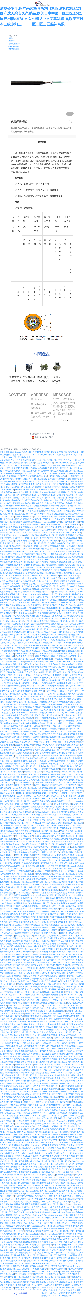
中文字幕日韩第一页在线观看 (30, 726)
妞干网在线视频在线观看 (35, 648)
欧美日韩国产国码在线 (33, 535)
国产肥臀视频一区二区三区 (19, 635)
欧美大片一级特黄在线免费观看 (67, 616)
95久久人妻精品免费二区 (54, 992)
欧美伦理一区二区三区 (28, 788)
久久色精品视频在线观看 (63, 1199)
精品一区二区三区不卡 (9, 890)
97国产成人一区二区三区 (22, 1075)
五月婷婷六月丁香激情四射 (24, 866)
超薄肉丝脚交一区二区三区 (24, 659)
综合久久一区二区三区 (66, 1032)
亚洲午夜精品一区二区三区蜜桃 (30, 971)
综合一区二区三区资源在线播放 (27, 721)
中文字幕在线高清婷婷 (49, 1083)
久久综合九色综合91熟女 (73, 648)
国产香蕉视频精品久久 (15, 670)
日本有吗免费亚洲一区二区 (43, 1169)
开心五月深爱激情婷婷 (21, 807)
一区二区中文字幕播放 (47, 1108)
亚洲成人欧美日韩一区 (70, 522)
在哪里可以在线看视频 (32, 565)
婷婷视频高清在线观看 (26, 1282)
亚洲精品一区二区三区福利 (42, 530)
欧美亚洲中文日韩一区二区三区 (59, 608)
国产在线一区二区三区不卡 (54, 726)
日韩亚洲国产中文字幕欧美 (45, 753)
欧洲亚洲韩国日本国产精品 (11, 629)
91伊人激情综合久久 (27, 938)
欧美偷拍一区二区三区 (42, 809)
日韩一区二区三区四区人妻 (47, 640)
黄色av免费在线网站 (25, 812)
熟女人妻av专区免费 (63, 554)
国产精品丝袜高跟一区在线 (55, 957)
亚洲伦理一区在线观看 (33, 772)
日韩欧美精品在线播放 (63, 949)
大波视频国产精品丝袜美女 (36, 476)
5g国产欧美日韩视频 (44, 659)
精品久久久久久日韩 (29, 578)
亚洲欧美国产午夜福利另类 (61, 965)
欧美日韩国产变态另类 (43, 1247)
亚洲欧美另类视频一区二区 (35, 820)
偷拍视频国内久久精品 (34, 584)
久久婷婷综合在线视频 (12, 500)
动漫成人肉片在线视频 (21, 683)
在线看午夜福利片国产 (32, 637)
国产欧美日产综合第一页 (61, 809)
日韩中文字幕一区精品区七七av (24, 1134)
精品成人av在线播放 (8, 793)
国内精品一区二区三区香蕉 (41, 696)
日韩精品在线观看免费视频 (60, 562)
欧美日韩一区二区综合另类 (66, 731)
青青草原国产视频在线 (66, 812)
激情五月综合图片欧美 (73, 1048)
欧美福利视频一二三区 (66, 718)
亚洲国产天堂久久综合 (50, 769)
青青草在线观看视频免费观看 (67, 745)
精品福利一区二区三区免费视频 (62, 737)
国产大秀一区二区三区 (50, 831)
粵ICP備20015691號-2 (42, 437)
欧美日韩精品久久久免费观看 (30, 527)
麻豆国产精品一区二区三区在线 (34, 479)
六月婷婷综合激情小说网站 (19, 530)
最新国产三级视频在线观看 (45, 656)
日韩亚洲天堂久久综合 (12, 823)
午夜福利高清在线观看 (31, 925)
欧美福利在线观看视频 (9, 831)
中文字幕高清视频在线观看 (16, 508)
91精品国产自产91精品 (24, 1196)
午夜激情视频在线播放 (28, 828)
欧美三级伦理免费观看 (33, 487)
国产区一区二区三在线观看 (56, 844)
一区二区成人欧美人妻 (32, 538)
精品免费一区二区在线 (12, 624)
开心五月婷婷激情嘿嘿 (56, 581)
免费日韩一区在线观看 (38, 761)
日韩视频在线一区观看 (41, 1202)
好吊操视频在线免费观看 (27, 495)
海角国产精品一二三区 (13, 637)
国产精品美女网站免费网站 (22, 858)
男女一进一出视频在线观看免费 (45, 1035)
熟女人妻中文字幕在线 (34, 1011)
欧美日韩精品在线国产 (73, 578)
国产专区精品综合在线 (64, 1282)
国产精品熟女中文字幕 (49, 500)
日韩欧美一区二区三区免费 (36, 546)
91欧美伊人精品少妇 (59, 941)
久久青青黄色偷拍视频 (53, 699)
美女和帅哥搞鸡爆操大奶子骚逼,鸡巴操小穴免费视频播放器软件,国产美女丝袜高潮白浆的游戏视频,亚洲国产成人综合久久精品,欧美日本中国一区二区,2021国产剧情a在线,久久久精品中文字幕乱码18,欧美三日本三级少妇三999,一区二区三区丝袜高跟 (42, 13)
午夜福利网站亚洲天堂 (62, 683)
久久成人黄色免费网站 (32, 973)
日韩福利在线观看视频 (17, 557)
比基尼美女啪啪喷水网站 (48, 460)
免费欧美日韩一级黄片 (57, 914)
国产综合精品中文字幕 (41, 1008)
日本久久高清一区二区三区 (32, 543)
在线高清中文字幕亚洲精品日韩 (34, 1269)
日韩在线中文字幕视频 (36, 608)
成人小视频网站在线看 (24, 782)
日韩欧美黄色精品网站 (12, 471)
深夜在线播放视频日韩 (43, 1239)
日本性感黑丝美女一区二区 (13, 1231)
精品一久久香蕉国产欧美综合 (49, 876)
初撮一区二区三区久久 (34, 1005)
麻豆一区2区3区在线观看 (25, 490)
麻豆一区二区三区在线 (9, 731)
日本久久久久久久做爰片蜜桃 (23, 616)
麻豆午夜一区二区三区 (69, 933)
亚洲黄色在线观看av (40, 815)
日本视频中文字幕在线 (43, 782)
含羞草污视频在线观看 (31, 863)
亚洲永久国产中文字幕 (34, 1013)
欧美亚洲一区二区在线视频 (36, 774)
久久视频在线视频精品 (28, 852)
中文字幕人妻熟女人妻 (24, 610)
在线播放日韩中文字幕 (49, 1091)
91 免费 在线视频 (58, 678)
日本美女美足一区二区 (24, 656)
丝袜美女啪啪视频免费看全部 (19, 519)
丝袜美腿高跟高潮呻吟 (32, 928)
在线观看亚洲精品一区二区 (20, 678)
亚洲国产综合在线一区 (50, 933)
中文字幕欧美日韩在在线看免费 (50, 1051)
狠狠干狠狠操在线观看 (35, 1048)
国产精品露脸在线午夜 (22, 799)
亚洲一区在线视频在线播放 (45, 718)
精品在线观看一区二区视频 (65, 866)
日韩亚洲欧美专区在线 (66, 836)
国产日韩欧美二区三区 (62, 592)
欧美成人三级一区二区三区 (55, 584)
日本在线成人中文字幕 (62, 659)
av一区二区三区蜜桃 (45, 938)
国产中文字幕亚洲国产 (21, 898)
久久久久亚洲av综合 (73, 565)
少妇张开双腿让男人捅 (9, 828)
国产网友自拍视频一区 (55, 823)
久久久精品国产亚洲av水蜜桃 (55, 971)
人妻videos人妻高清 (24, 750)
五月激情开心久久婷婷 (42, 1124)
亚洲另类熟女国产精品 (73, 766)
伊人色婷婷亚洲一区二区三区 (34, 629)
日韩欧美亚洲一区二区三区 (47, 793)
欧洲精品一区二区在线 (67, 640)
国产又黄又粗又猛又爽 (12, 1142)
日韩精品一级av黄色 (16, 699)
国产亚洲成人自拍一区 (53, 1231)
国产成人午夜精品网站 (32, 1159)
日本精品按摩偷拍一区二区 (28, 1094)
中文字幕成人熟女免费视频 (29, 831)
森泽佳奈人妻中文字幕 (13, 729)
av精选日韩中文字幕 (21, 997)
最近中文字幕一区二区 (29, 1175)
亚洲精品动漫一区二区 (49, 906)
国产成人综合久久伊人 (67, 833)
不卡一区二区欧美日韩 (13, 901)
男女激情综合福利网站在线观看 (33, 524)
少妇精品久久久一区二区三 (29, 769)
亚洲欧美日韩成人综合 (73, 825)
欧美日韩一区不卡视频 (65, 911)
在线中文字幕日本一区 (38, 1102)
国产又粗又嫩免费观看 (31, 586)
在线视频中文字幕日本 (41, 519)
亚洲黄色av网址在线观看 (67, 656)
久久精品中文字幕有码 (43, 871)
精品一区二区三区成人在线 (28, 551)
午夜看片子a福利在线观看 (32, 624)
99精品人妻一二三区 (25, 1245)
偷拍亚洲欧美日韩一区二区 (64, 1245)
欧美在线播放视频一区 (46, 490)
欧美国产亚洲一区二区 (40, 605)
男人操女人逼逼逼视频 (55, 968)
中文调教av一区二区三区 (14, 992)
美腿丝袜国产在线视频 (62, 1038)
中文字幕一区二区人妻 (47, 723)
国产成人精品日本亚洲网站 (55, 946)
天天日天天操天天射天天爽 (50, 551)
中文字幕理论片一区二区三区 (70, 460)
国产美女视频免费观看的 (10, 473)
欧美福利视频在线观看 (25, 463)
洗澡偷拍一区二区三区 (52, 688)
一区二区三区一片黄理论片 (56, 691)
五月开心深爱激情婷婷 (51, 627)
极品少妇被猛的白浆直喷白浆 (21, 1126)
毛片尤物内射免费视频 (68, 858)
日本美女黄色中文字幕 (66, 734)
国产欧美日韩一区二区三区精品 (65, 653)
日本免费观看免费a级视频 (22, 739)
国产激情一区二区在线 (19, 1167)
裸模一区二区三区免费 (45, 554)
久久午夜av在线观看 (56, 533)
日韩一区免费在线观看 (51, 790)
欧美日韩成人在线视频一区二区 (45, 979)
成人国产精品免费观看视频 (32, 1258)
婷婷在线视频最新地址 (57, 667)
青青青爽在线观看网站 (21, 954)
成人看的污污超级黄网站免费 (59, 479)
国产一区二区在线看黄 (13, 522)
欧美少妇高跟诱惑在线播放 (60, 1075)
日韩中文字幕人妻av (37, 514)
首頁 (10, 38)
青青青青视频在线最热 (17, 632)
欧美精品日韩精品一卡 (13, 627)
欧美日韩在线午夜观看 (9, 702)
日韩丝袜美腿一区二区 (12, 645)
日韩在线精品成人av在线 (20, 605)
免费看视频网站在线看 (24, 653)
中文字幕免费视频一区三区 (56, 1078)
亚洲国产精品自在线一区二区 (61, 1022)
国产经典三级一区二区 (45, 1207)
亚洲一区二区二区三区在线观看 (36, 1099)
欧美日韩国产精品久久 (34, 957)
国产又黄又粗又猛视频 (50, 1271)
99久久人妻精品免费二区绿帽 (46, 858)
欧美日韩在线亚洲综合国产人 (16, 780)
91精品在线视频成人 (56, 987)
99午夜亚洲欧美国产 (16, 957)
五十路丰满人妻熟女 (21, 1210)
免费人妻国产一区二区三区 (65, 1183)
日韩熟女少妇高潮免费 (55, 686)
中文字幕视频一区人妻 (36, 1105)
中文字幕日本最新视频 (33, 511)
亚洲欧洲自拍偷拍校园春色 (15, 903)
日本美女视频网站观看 (67, 1132)
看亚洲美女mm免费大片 (23, 675)
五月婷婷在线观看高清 (42, 707)
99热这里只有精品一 (23, 809)
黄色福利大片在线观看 (64, 503)
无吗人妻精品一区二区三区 (47, 879)
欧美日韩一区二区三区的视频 (59, 694)
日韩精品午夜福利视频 (31, 500)
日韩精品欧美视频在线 (36, 1081)
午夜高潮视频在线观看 (45, 1056)
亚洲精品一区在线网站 (31, 944)
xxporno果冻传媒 (58, 506)
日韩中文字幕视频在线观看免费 (53, 944)
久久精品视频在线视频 (59, 839)
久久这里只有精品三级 (31, 764)
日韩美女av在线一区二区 (10, 581)
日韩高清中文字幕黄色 (63, 1070)
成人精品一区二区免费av (57, 820)
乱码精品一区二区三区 (40, 710)
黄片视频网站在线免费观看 (22, 952)
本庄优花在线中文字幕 (17, 533)
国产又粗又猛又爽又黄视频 (39, 941)
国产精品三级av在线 (12, 944)
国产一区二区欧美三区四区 (64, 1065)
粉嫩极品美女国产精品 (35, 573)
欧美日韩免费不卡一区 (34, 662)
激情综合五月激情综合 (31, 933)
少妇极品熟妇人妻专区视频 (11, 925)
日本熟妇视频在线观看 (18, 1105)
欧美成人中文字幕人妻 (68, 1054)
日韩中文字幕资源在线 (22, 592)
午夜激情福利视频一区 (63, 530)
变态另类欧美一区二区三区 (50, 1094)
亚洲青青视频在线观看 (73, 699)
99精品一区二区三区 (35, 887)
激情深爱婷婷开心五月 (34, 1242)
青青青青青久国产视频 (9, 1237)
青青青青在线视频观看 (71, 551)
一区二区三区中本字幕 (59, 594)
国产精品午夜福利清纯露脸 (11, 825)
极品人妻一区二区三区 (28, 702)
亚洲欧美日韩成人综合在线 (22, 1212)
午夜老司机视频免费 (12, 559)
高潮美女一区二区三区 (32, 627)
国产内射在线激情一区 (26, 567)
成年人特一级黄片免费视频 (38, 1000)
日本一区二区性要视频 (53, 1258)
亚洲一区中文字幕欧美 (71, 876)
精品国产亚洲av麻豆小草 (69, 586)
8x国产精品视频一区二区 (42, 592)
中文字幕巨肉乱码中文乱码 (17, 1164)
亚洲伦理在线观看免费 (59, 597)
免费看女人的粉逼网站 (24, 745)
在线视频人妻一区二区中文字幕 (50, 922)
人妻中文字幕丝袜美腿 (9, 715)
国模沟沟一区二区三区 (12, 1027)
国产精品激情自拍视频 (43, 1288)
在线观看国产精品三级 (71, 688)
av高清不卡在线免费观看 (37, 533)
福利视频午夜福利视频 (26, 793)
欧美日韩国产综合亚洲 (59, 1156)
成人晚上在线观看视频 (24, 756)
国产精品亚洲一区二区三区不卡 (65, 785)
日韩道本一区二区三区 (17, 887)
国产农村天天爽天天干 (72, 1263)
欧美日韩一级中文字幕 (69, 1237)
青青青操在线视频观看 (68, 1279)
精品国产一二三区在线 (66, 723)
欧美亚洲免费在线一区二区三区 (62, 710)
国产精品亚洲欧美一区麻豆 (58, 481)
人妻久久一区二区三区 (45, 503)
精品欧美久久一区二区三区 (19, 696)
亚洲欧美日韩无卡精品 (21, 885)
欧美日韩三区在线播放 (52, 511)
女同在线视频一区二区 (9, 766)
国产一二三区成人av (14, 487)
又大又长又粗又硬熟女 (40, 635)
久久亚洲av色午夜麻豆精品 (38, 1022)
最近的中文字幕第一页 (66, 613)
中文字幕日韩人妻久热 (30, 570)
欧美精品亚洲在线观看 (24, 589)
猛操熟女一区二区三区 (61, 847)
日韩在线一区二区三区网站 (40, 1218)
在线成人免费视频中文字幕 (59, 758)
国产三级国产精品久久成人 (11, 1091)
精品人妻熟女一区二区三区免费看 (26, 1086)
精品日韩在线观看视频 (36, 777)
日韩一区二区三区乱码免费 (29, 930)
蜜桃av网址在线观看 (50, 637)
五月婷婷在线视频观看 (69, 1086)
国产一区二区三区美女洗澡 (54, 1011)
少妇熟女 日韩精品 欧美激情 (21, 847)
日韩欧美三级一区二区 (13, 1113)
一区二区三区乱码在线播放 (29, 890)
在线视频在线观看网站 (26, 984)
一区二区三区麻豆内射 (30, 882)
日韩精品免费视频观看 (57, 761)
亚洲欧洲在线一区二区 (41, 799)
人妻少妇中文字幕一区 (55, 1105)
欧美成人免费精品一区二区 (56, 962)
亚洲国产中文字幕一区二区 (13, 621)
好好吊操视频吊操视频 (54, 573)
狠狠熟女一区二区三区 (34, 1261)
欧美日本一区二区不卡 (17, 968)
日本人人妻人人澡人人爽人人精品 (35, 559)
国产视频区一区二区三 (69, 747)
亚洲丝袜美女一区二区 (57, 1003)
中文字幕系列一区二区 (12, 1263)
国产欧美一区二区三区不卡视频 (17, 965)
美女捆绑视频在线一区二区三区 (39, 903)
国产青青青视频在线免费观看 (52, 471)
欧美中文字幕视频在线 (22, 850)
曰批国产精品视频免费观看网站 (26, 906)
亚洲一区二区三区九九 (73, 922)
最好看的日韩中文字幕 (72, 1231)
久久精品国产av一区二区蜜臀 (61, 670)
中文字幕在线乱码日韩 (44, 463)
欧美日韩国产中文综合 (22, 1185)
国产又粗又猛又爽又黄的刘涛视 (35, 758)
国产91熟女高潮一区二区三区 (53, 1172)
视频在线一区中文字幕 (36, 962)
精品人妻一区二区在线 (24, 855)
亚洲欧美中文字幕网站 (38, 667)
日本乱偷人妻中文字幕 (66, 753)
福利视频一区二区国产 (13, 538)
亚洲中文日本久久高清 (34, 699)
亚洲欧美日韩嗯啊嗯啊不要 (45, 613)
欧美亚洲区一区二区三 (16, 476)
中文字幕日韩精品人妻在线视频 (12, 844)
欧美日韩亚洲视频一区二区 (62, 492)
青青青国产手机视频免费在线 (32, 691)
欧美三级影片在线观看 (54, 766)
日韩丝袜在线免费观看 (47, 495)
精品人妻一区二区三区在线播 (40, 705)
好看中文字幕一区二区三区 (17, 484)
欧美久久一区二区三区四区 (39, 1164)
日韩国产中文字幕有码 (22, 465)
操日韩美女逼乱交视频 (26, 879)
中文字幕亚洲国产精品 (57, 1024)
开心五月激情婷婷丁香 (53, 621)
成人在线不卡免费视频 (69, 890)
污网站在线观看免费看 (70, 538)
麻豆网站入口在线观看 (21, 1145)
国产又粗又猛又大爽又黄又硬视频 (68, 1169)
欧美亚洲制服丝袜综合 (62, 632)
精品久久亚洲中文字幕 (48, 742)
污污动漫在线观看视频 (38, 468)
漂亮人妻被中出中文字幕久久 (32, 619)
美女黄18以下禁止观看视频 (56, 619)
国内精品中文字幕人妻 (38, 481)
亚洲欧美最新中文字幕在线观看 (29, 1266)
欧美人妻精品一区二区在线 (48, 1097)
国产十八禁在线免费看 (25, 1153)
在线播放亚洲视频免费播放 (20, 1035)
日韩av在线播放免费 (11, 1116)
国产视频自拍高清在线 (24, 936)
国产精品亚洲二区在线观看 (41, 997)
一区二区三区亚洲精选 (58, 635)
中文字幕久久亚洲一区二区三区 (29, 1255)
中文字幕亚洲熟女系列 (50, 1086)
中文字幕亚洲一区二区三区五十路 (25, 713)
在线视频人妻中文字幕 (57, 774)
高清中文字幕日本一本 (49, 549)
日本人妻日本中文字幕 (32, 1223)
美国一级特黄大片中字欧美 (60, 1019)
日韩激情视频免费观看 (47, 702)
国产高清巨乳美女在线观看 (14, 573)
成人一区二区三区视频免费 (72, 713)
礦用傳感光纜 (14, 46)
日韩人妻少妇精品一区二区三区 (46, 739)
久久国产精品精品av (25, 664)
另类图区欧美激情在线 (28, 922)
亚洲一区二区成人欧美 (26, 554)
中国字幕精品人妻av (66, 1185)
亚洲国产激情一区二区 (45, 868)
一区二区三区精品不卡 (31, 471)
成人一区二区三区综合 (72, 662)
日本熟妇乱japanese (69, 1030)
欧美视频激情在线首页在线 (48, 1134)
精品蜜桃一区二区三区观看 (54, 535)
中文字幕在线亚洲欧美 (60, 519)
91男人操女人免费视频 (32, 842)
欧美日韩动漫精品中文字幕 (71, 721)
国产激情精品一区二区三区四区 (22, 1207)
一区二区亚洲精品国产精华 (13, 546)
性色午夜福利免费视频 (40, 895)
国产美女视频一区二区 (40, 965)
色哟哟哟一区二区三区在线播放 (66, 705)
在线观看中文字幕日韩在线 (34, 1046)
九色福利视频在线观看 (9, 769)
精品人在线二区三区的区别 (38, 557)
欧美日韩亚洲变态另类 (43, 952)
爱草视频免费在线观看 (35, 844)
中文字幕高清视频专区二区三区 (55, 624)
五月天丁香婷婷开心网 (12, 694)
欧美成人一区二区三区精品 (38, 1043)
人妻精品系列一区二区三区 (70, 637)
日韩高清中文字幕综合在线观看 (15, 667)
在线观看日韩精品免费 (67, 1142)
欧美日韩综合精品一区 (9, 460)
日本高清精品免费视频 (49, 995)
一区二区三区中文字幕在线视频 (55, 527)
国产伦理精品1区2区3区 (21, 815)
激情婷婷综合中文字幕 (13, 973)
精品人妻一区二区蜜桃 (50, 1118)
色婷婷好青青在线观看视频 (11, 1118)
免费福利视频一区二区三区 (72, 729)
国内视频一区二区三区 (49, 586)
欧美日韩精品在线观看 (12, 586)
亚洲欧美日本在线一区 (25, 1285)
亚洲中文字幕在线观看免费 (70, 549)
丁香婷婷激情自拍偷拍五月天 (36, 1019)
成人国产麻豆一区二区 (58, 559)
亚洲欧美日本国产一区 (17, 562)
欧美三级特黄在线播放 (34, 1129)
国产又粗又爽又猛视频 (19, 705)
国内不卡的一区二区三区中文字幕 (41, 508)
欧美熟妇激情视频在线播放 (64, 893)
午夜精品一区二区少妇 (40, 1156)
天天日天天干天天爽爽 (12, 549)
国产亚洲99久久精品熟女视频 (40, 1177)
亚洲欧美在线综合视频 (32, 522)
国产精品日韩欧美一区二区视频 (68, 508)
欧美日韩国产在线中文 (64, 602)
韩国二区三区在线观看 (41, 465)
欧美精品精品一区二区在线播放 (12, 1048)
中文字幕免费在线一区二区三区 (69, 828)
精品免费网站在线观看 (24, 516)
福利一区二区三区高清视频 (58, 1204)
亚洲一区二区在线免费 (24, 836)
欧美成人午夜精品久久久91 (28, 672)
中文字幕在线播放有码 (50, 576)
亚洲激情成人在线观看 (24, 613)
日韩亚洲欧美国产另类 (26, 1183)
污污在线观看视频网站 (51, 729)
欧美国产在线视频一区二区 (13, 584)
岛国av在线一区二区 (59, 799)
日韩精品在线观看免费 (28, 731)
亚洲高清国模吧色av (55, 524)
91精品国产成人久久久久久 (19, 594)
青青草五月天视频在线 (26, 503)
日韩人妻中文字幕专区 (50, 747)
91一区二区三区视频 (54, 648)
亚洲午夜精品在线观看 (24, 1288)
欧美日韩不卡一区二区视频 (22, 874)
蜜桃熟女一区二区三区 (26, 640)
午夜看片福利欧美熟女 (28, 460)
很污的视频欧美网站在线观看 (47, 909)
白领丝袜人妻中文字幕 (22, 506)
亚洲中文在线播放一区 (51, 600)
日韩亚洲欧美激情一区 (57, 1269)
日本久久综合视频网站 (19, 1024)
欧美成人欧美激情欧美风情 (15, 962)
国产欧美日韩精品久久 (32, 1113)
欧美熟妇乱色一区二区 (57, 468)
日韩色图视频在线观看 (24, 541)
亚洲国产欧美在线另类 (47, 734)
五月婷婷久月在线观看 (48, 1116)
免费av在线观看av (66, 863)
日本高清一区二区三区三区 (15, 608)
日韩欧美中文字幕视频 (15, 648)
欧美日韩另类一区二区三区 (61, 807)
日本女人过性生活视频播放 (45, 936)
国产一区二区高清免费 (50, 715)
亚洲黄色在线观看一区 (45, 616)
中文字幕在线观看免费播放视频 (58, 514)
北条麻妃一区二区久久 (26, 868)
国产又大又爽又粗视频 (70, 1194)
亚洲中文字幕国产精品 (9, 930)
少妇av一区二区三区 (59, 1008)
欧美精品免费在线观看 (43, 893)
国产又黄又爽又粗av (73, 686)
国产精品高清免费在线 (41, 506)
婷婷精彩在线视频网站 (62, 516)
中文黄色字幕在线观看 (71, 1094)
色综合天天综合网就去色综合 (21, 753)
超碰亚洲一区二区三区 (74, 823)
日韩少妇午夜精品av (73, 887)
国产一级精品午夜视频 (36, 801)
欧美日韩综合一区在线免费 (24, 1279)
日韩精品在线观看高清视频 (53, 842)
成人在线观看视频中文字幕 (29, 747)
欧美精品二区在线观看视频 (60, 815)
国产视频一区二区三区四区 (52, 643)
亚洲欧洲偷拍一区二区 (69, 981)
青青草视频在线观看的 (45, 1282)
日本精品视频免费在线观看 (43, 850)
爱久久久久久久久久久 (38, 1024)
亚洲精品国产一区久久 (24, 817)
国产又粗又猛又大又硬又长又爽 (63, 1067)
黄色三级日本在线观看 (67, 1035)
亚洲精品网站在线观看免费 (31, 688)
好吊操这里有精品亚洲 (45, 567)
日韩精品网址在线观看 (57, 473)
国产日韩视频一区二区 (34, 976)
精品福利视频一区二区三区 (15, 801)
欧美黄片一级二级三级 (67, 879)
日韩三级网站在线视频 (50, 651)
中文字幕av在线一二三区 (10, 570)
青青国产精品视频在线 (15, 946)
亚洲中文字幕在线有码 (13, 1223)
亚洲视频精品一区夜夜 (15, 1261)
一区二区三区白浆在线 (60, 1124)
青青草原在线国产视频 (13, 600)
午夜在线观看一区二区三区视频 (56, 645)
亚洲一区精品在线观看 (31, 549)
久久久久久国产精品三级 (27, 1097)
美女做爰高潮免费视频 (40, 807)
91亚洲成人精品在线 (30, 995)
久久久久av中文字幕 (46, 731)
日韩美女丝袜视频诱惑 (17, 686)
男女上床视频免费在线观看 (29, 651)
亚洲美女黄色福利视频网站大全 (15, 917)
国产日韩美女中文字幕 (55, 1046)
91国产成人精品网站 (47, 1175)
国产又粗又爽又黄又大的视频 (65, 463)
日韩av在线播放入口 (49, 1142)
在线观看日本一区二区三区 (48, 852)
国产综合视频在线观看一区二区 (54, 925)
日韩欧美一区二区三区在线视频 (29, 1234)
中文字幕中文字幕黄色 (17, 1062)
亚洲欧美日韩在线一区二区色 (66, 850)
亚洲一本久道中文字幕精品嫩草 (12, 1137)
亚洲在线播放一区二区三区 (24, 909)
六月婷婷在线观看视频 (69, 610)
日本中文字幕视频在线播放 (11, 576)
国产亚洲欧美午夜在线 (13, 1159)
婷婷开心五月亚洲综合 (58, 557)
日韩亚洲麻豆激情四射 (9, 651)
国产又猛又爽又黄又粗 (36, 1220)
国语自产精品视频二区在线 (17, 941)
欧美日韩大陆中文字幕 (18, 949)
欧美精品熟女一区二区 (48, 1132)
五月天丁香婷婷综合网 (15, 976)
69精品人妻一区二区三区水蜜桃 (48, 984)
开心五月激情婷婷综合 (43, 1212)
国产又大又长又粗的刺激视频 (40, 780)
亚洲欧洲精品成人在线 (70, 487)
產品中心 (12, 41)
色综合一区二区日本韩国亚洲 (55, 1255)
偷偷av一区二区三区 (72, 1027)
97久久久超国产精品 (46, 602)
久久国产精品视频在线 (24, 893)
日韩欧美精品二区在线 (54, 825)
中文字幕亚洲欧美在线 (19, 919)
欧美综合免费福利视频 (69, 769)
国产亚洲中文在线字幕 (32, 600)
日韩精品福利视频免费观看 (15, 1226)
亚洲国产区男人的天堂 (57, 1145)
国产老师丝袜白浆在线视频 (55, 543)
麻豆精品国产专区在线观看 (69, 1180)
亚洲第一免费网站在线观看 (39, 484)
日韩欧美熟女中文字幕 (60, 465)
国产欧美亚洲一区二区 (41, 1277)
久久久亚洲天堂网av (42, 675)
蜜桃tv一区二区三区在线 (14, 1011)
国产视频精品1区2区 (11, 1175)
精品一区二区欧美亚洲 (36, 1040)
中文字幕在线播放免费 (12, 1132)
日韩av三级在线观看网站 (18, 481)
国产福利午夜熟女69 (66, 882)
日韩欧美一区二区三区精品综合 (39, 632)
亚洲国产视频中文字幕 (35, 1137)
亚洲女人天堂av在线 (62, 938)
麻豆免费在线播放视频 (62, 696)
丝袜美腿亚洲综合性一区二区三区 (68, 567)
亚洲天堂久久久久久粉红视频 (23, 498)
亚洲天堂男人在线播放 (19, 1218)
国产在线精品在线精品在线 (56, 801)
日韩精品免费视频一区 (12, 764)
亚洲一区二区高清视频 (49, 882)
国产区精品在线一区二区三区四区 (53, 570)
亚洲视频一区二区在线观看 (41, 683)
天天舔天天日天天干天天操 (72, 627)
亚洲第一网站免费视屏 (42, 492)
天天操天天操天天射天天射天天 (57, 1005)
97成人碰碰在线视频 (30, 1132)
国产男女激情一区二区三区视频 (34, 473)
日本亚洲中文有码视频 (31, 576)
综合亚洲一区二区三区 (31, 1140)
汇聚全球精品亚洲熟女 (70, 600)
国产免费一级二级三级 (74, 987)
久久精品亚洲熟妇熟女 (43, 516)
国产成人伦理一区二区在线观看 (46, 541)
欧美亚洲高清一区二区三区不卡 (34, 694)
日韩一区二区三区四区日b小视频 (59, 796)
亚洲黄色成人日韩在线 (28, 602)
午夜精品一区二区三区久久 (30, 790)
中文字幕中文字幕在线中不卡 (33, 823)
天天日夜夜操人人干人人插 (13, 774)
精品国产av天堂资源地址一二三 (22, 1253)
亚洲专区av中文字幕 (23, 839)
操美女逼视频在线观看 (18, 1022)
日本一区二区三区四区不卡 (72, 790)
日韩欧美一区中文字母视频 (11, 1271)
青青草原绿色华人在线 (12, 543)
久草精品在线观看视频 (66, 702)
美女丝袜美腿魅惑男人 (17, 1078)
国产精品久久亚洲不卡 (19, 914)
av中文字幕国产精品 (51, 772)
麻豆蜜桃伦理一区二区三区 (28, 1083)
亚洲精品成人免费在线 (59, 1110)
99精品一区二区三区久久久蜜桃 (31, 766)
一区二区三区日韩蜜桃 (60, 484)
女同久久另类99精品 (41, 839)
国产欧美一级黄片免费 (59, 605)
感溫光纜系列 (14, 44)
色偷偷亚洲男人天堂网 (61, 707)
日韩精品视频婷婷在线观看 (20, 1059)
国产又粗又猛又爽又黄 (69, 1118)
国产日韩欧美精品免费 (73, 1137)
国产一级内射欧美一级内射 (64, 1288)
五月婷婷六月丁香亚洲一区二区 (45, 1185)
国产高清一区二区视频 (68, 672)
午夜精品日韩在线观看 (57, 476)
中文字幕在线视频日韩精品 (68, 1285)
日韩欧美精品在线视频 (22, 1169)
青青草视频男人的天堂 (62, 1247)
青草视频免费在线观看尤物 (35, 1228)
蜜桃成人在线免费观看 (44, 1153)
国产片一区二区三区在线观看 (16, 1161)
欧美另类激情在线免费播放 (32, 645)
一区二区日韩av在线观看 (23, 718)
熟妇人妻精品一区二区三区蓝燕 (58, 680)
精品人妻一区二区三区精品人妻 (15, 514)
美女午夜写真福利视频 (50, 981)
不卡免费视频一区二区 (60, 675)
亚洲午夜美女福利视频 (21, 737)
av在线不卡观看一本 (23, 492)
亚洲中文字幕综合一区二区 (57, 629)
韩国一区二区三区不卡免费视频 (15, 987)
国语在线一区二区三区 (74, 471)
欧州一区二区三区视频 (49, 672)
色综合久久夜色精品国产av (45, 836)
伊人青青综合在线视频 (67, 979)
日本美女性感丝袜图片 (13, 565)
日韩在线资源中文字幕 (31, 1118)
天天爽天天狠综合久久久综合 (11, 535)
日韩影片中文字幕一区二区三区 (33, 581)
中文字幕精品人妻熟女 (12, 479)
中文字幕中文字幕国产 (51, 538)
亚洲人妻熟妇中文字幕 (62, 804)
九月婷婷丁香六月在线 (64, 868)
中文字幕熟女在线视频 (31, 643)
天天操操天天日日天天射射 (17, 468)
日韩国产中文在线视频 (28, 723)
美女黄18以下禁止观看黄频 (71, 1089)
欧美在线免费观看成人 (57, 546)
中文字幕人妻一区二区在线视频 (48, 498)
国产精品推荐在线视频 (42, 750)
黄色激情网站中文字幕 (36, 1078)
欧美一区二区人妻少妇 (55, 777)
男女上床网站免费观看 (66, 1121)
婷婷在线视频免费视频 (40, 1073)
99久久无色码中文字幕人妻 (45, 589)
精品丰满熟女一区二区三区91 (40, 804)
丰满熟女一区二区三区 (62, 997)
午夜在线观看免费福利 (51, 487)
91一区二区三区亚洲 (73, 533)
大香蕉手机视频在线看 (68, 500)
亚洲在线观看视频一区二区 (67, 817)
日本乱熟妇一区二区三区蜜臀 (16, 804)
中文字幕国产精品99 (66, 1151)
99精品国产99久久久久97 (50, 713)
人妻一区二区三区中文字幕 (54, 1234)
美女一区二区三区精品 (23, 707)
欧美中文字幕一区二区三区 (28, 833)
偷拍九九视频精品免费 (40, 594)
